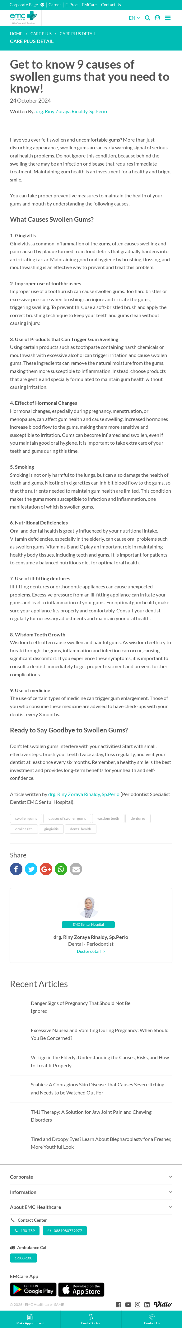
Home (16, 33)
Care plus (41, 33)
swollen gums (26, 818)
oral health (24, 829)
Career (55, 4)
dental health (80, 829)
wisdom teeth (108, 818)
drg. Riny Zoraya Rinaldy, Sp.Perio (71, 111)
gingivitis (51, 829)
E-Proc (71, 4)
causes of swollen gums (67, 818)
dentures (138, 818)
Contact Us (111, 4)
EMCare (89, 4)
